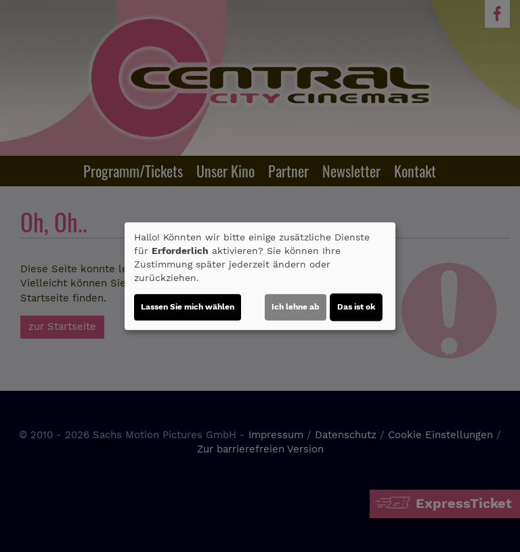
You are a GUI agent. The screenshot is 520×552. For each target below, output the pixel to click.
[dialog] (260, 276)
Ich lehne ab (296, 307)
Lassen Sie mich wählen (187, 307)
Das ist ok (356, 307)
